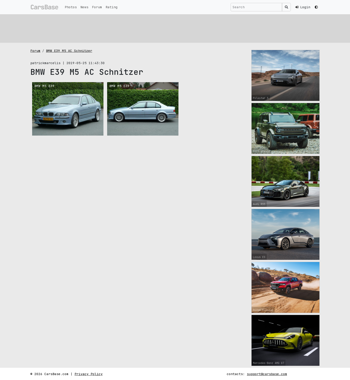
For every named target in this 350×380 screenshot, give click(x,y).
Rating (112, 7)
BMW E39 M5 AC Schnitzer (69, 51)
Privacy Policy (89, 374)
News (84, 7)
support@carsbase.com (267, 374)
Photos (71, 7)
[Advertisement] (164, 28)
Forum (97, 7)
